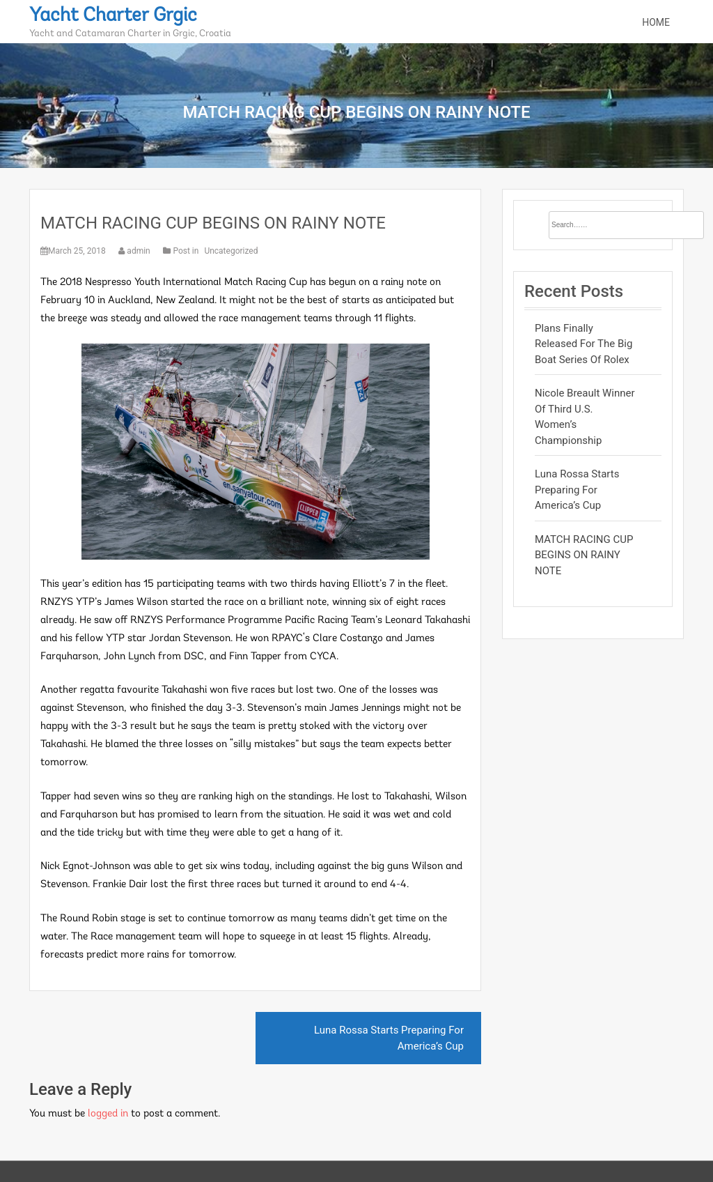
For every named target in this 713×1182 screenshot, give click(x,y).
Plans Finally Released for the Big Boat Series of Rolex (583, 344)
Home (656, 22)
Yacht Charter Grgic (113, 16)
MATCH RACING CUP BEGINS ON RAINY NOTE (213, 223)
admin (135, 251)
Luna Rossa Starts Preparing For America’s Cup (389, 1038)
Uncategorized (231, 251)
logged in (108, 1114)
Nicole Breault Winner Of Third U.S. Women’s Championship (585, 417)
